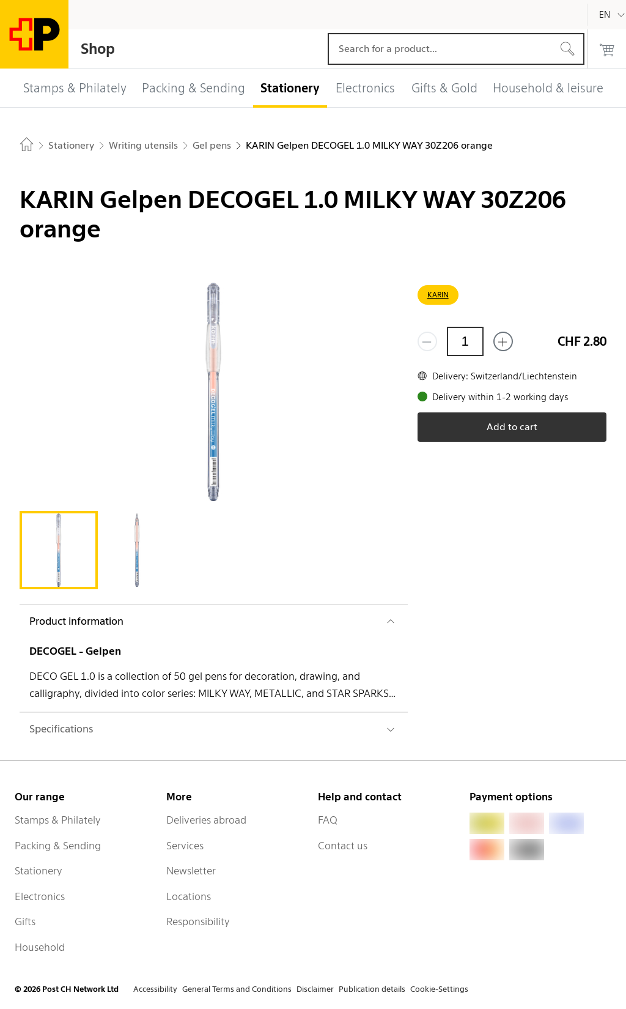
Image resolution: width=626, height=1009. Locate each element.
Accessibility (155, 989)
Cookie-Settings (439, 989)
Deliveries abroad (206, 820)
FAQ (327, 820)
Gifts (25, 921)
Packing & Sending (58, 846)
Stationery (38, 871)
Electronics (40, 896)
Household (40, 947)
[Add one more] (503, 341)
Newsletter (191, 871)
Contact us (342, 846)
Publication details (372, 989)
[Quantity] (465, 341)
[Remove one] (427, 341)
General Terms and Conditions (237, 989)
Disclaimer (315, 989)
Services (185, 846)
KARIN (438, 294)
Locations (188, 896)
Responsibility (198, 921)
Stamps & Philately (58, 820)
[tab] (59, 550)
